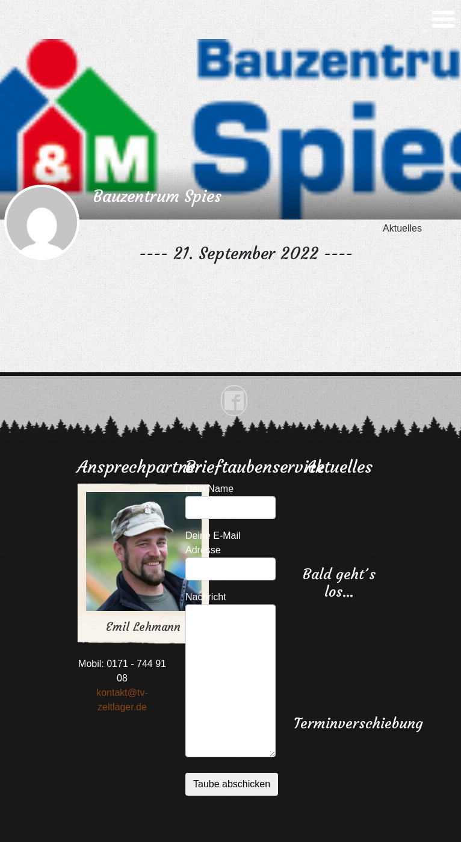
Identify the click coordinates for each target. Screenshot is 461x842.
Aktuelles (402, 228)
